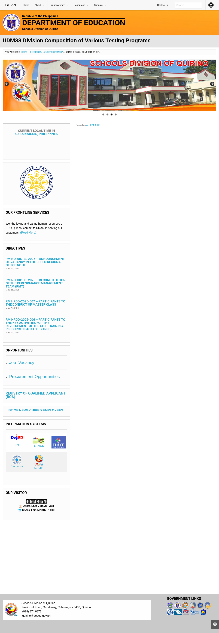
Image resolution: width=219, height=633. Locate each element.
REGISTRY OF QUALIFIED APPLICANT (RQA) (35, 395)
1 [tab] (103, 114)
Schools (98, 5)
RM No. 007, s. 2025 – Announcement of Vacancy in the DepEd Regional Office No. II (35, 262)
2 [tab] (107, 114)
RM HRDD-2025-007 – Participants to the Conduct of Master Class (35, 302)
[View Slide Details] (109, 85)
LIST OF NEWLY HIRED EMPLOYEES (34, 410)
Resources (79, 5)
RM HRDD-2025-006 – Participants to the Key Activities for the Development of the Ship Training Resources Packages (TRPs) (35, 324)
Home (26, 5)
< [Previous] (7, 84)
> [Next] (212, 84)
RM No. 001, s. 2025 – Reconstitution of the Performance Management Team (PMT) (36, 283)
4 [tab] (116, 114)
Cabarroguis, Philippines (36, 132)
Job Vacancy (21, 362)
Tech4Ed (39, 468)
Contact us (162, 5)
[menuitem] (11, 5)
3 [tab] (111, 114)
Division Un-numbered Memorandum (49, 52)
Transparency (57, 5)
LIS (17, 445)
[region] (109, 85)
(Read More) (28, 232)
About (38, 5)
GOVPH (11, 5)
